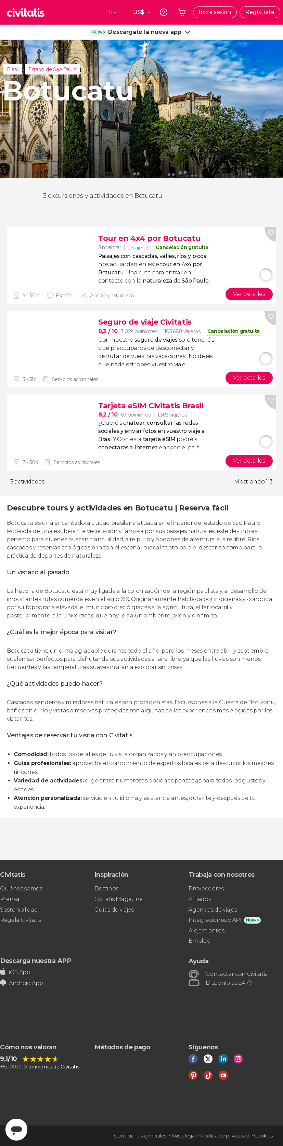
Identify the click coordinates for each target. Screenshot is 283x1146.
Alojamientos (206, 930)
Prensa (10, 899)
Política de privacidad (225, 1136)
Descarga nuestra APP (36, 961)
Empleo (199, 941)
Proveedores (206, 888)
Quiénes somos (21, 888)
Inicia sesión (215, 12)
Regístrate (259, 12)
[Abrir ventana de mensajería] (16, 1130)
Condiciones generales (140, 1136)
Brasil (12, 69)
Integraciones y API (215, 920)
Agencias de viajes (213, 909)
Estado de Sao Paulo (52, 69)
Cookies (263, 1136)
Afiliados (200, 899)
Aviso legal (183, 1136)
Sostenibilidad (19, 909)
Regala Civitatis (20, 920)
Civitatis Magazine (118, 899)
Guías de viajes (114, 909)
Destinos (106, 888)
